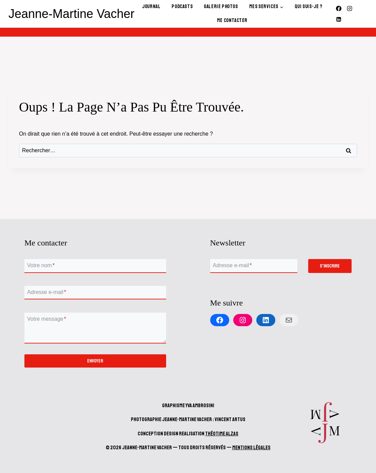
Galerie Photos (221, 6)
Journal (151, 6)
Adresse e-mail (46, 292)
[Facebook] (338, 8)
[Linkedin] (338, 19)
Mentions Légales (251, 447)
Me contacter (232, 20)
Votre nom (41, 266)
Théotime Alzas (221, 433)
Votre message (46, 319)
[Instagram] (349, 8)
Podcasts (182, 6)
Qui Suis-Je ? (308, 6)
